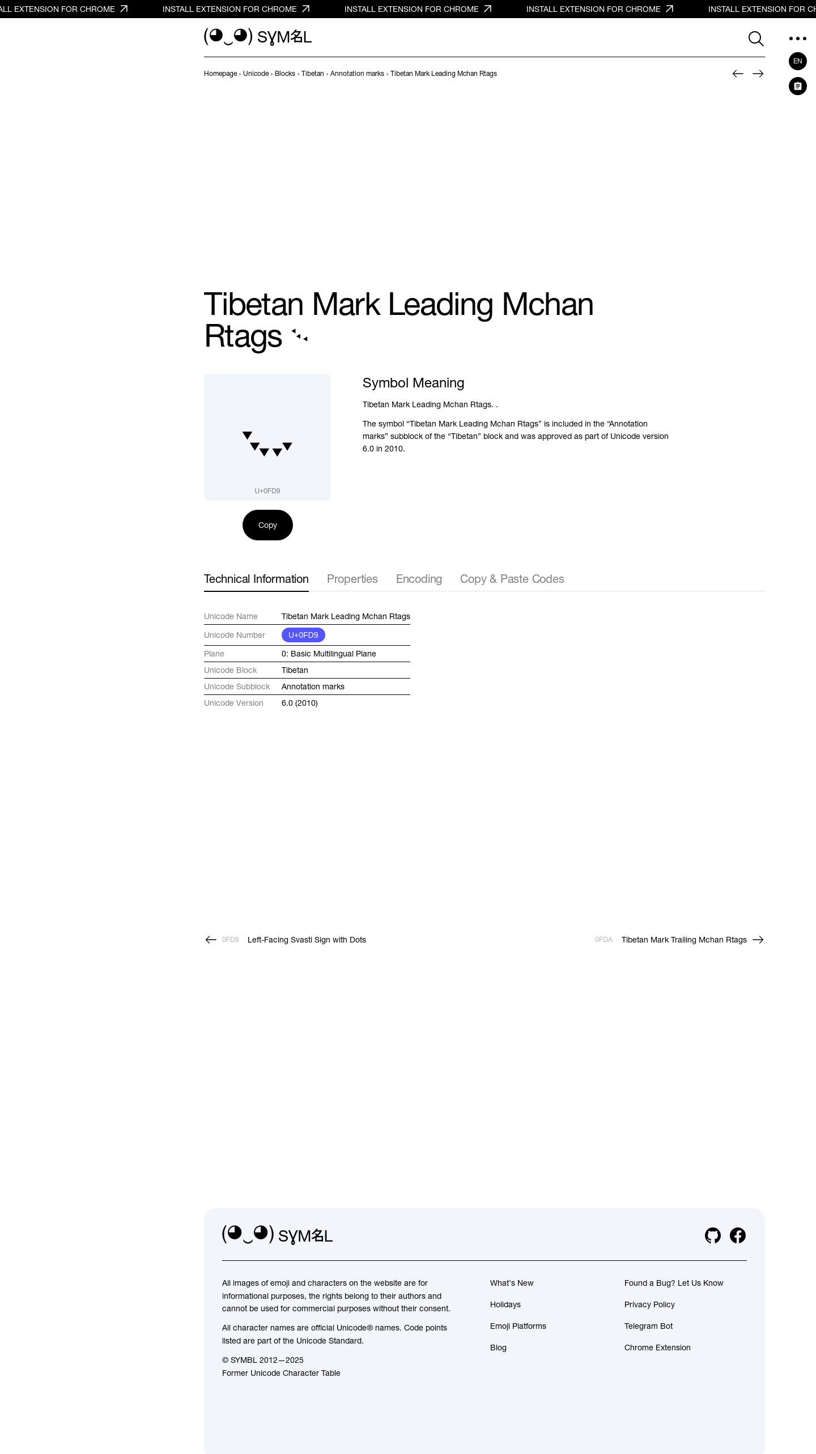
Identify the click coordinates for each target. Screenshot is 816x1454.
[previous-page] (220, 74)
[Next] (758, 73)
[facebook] (738, 1235)
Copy (267, 525)
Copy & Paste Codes (512, 578)
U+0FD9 (303, 634)
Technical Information (256, 578)
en (797, 61)
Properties (352, 578)
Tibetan (295, 670)
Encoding (419, 578)
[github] (713, 1235)
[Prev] (738, 73)
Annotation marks (313, 686)
